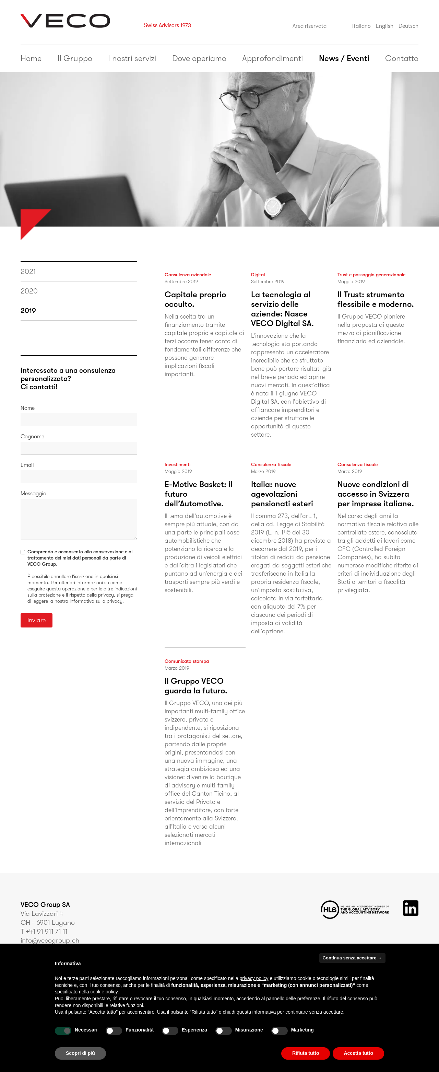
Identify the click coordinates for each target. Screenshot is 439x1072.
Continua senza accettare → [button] (352, 957)
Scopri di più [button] (80, 1053)
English (384, 26)
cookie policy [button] (104, 991)
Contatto (401, 58)
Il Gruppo (75, 58)
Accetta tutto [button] (358, 1053)
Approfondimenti (272, 58)
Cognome (32, 437)
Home (31, 58)
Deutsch (408, 26)
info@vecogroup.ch (50, 940)
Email (27, 465)
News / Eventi (344, 58)
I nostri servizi (132, 58)
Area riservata (310, 26)
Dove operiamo (199, 58)
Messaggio (33, 494)
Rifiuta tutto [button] (305, 1053)
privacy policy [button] (254, 978)
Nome (28, 408)
